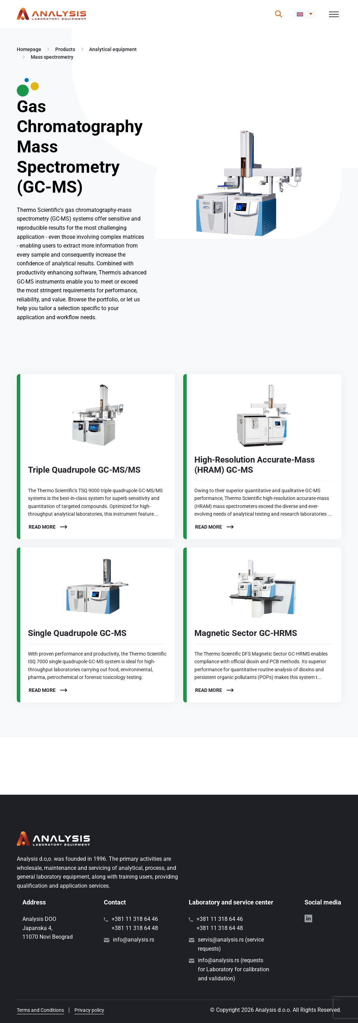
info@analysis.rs (133, 939)
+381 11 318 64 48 (135, 928)
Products (65, 49)
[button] (304, 14)
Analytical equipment (113, 49)
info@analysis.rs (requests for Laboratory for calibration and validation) (233, 969)
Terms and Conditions (40, 1010)
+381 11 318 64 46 (135, 919)
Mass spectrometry (52, 57)
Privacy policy (89, 1010)
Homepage (29, 49)
